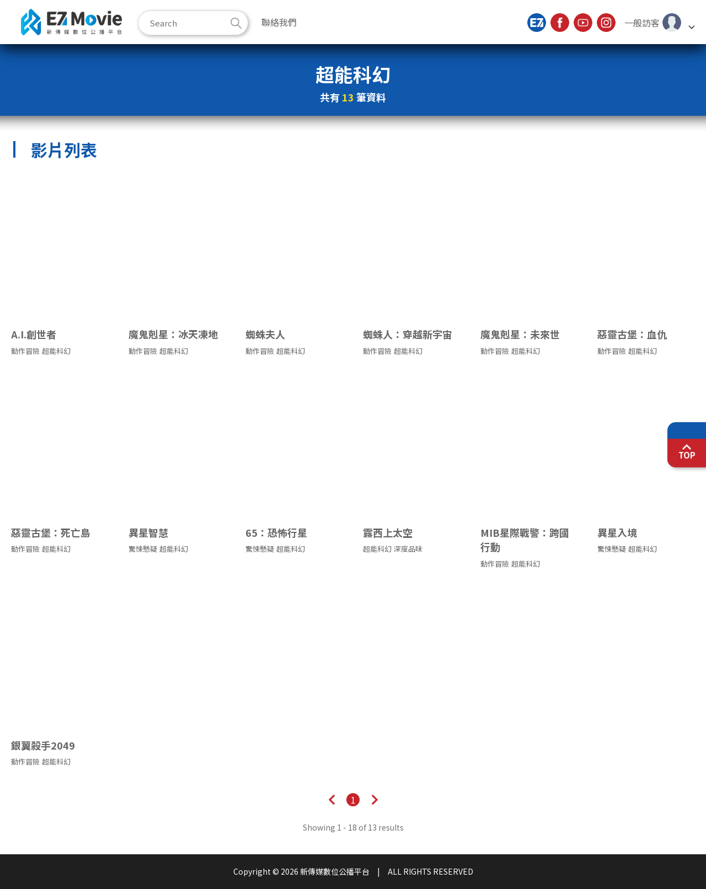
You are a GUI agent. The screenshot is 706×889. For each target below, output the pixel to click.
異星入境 (617, 532)
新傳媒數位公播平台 (71, 22)
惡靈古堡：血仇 (632, 334)
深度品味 (408, 549)
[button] (659, 22)
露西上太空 (388, 532)
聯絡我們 (279, 22)
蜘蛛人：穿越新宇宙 (407, 334)
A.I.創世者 (33, 334)
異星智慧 (148, 532)
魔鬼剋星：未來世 (520, 334)
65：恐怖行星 (276, 532)
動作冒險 (25, 351)
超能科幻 (56, 351)
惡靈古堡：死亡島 (50, 532)
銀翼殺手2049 (43, 745)
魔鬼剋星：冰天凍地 (173, 334)
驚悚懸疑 (143, 549)
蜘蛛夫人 (265, 334)
